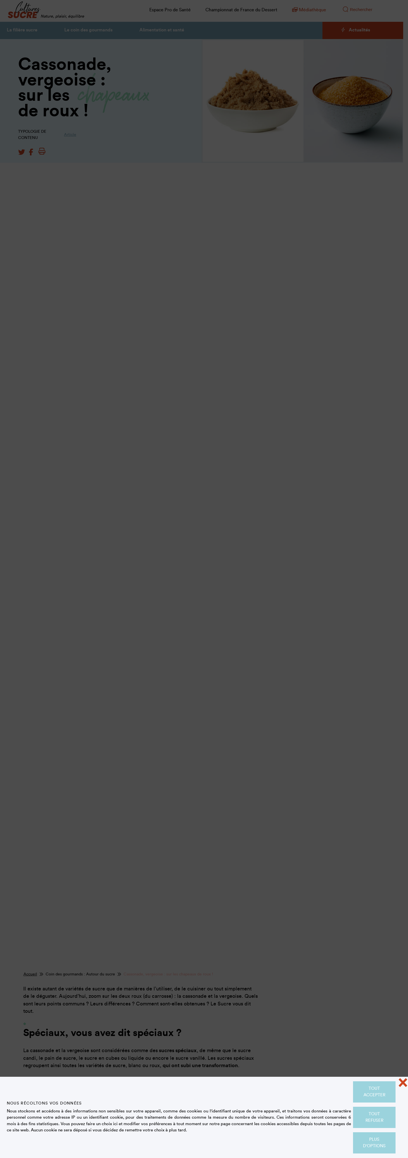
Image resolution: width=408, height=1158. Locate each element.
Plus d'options (374, 1142)
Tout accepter (374, 1091)
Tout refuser (374, 1117)
